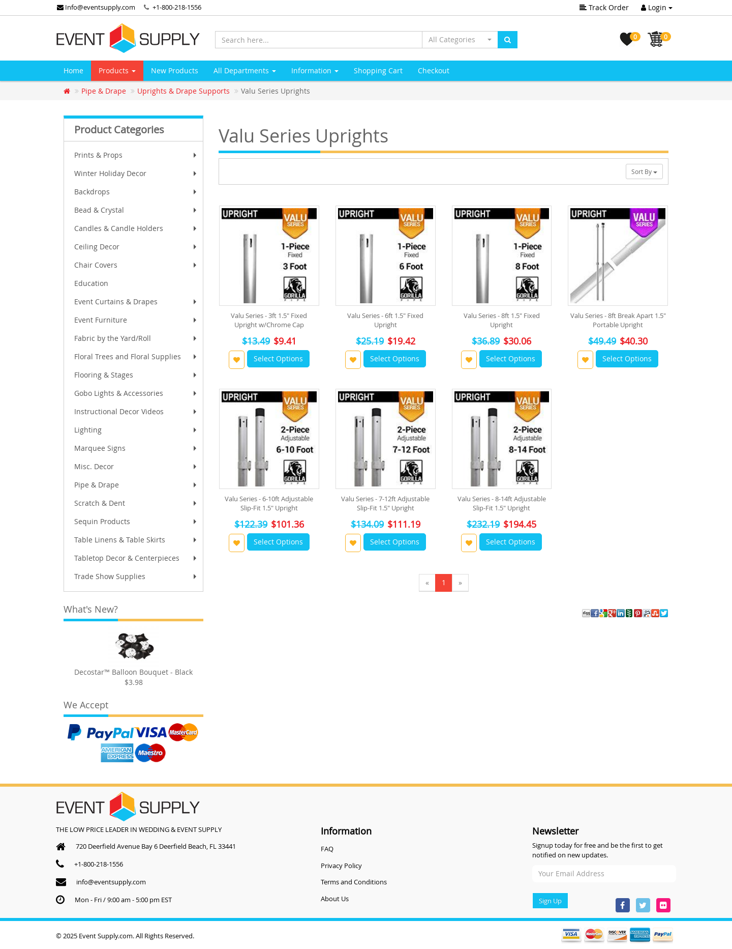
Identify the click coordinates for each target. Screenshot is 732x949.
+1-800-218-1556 (176, 7)
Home (73, 70)
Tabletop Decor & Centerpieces (136, 558)
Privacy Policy (341, 865)
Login (657, 7)
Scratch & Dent (136, 503)
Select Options (278, 358)
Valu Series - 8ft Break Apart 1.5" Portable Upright (618, 320)
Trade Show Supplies (136, 576)
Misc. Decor (136, 466)
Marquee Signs (136, 448)
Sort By (644, 171)
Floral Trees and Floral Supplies (136, 356)
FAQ (327, 848)
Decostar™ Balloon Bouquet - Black (133, 672)
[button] (460, 39)
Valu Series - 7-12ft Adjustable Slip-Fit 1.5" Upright (385, 503)
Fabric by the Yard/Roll (136, 338)
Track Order (604, 7)
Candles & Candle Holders (136, 228)
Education (91, 283)
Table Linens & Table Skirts (136, 539)
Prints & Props (136, 155)
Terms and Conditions (354, 881)
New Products (174, 70)
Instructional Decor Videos (136, 411)
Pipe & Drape (136, 485)
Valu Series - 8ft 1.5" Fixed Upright (502, 320)
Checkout (433, 70)
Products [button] (117, 70)
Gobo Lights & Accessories (136, 393)
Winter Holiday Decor (136, 173)
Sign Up (550, 900)
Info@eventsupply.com (96, 7)
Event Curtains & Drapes (136, 301)
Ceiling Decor (136, 246)
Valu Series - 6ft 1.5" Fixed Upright (385, 320)
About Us (335, 898)
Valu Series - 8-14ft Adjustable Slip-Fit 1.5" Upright (502, 503)
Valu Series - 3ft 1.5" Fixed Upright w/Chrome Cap (269, 320)
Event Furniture (136, 320)
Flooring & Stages (136, 375)
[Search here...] (318, 39)
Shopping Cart (378, 70)
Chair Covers (136, 265)
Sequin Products (136, 521)
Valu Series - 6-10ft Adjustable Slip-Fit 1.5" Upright (269, 503)
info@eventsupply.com (111, 881)
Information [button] (315, 70)
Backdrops (136, 191)
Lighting (136, 430)
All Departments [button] (245, 70)
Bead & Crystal (136, 210)
